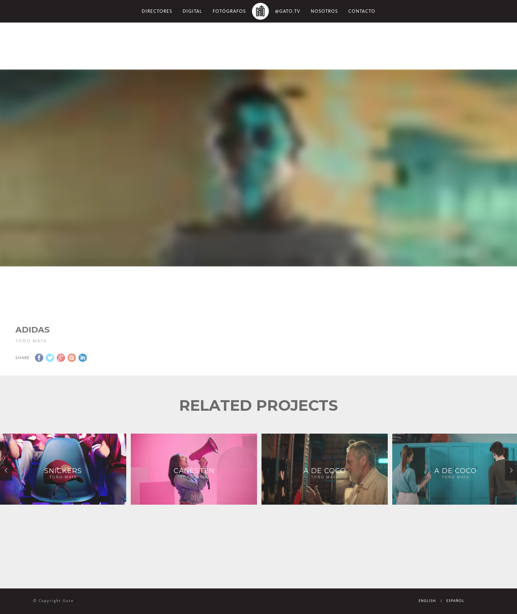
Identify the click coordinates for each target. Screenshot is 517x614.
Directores (157, 11)
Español (455, 601)
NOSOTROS (324, 11)
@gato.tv (287, 11)
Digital (192, 11)
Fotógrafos (229, 11)
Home (260, 11)
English (427, 601)
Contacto (361, 11)
